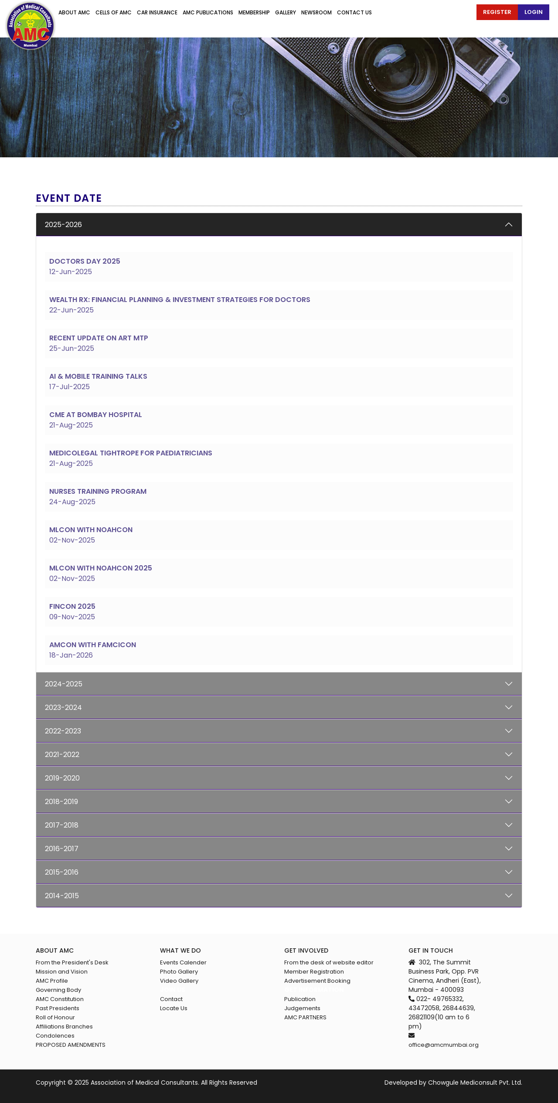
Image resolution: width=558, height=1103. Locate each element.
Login (533, 12)
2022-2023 (63, 731)
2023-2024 (63, 708)
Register (497, 12)
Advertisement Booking (317, 981)
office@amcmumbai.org (443, 1045)
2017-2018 (61, 825)
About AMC (74, 12)
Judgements (302, 1008)
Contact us (354, 12)
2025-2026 (63, 225)
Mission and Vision (62, 971)
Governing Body (58, 990)
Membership (254, 12)
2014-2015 (62, 896)
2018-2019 (61, 802)
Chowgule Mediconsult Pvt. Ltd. (475, 1082)
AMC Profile (52, 981)
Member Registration (314, 971)
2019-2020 (62, 778)
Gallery (285, 12)
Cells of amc (113, 12)
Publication (300, 999)
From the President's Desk (72, 962)
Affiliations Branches (64, 1026)
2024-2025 (63, 684)
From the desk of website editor (329, 962)
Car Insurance (157, 12)
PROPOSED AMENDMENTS (70, 1045)
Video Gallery (179, 981)
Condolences (55, 1036)
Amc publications (208, 12)
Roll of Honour (55, 1017)
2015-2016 (61, 872)
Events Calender (183, 962)
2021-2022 (62, 755)
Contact (171, 999)
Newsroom (316, 12)
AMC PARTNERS (305, 1017)
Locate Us (173, 1008)
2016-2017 (61, 849)
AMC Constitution (60, 999)
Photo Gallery (179, 971)
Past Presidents (57, 1008)
